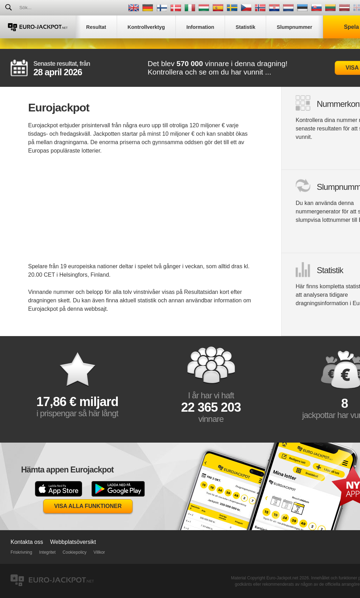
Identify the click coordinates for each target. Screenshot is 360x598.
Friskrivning (21, 552)
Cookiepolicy (74, 552)
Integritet (47, 552)
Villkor (99, 552)
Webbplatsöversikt (73, 542)
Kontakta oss (27, 542)
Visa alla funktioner (88, 506)
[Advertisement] (140, 213)
